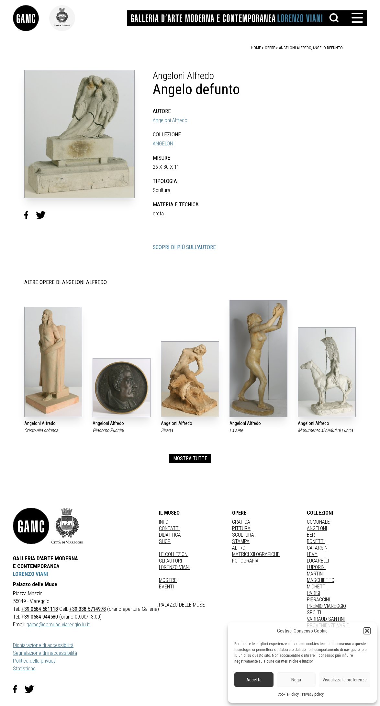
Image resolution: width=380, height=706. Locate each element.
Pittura (241, 528)
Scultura (243, 535)
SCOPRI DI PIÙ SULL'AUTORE (184, 247)
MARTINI (315, 574)
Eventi (166, 587)
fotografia (245, 561)
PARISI (313, 593)
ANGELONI (164, 143)
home (256, 48)
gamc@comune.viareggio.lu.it (58, 624)
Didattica (170, 535)
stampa (241, 541)
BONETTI (316, 541)
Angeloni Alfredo (170, 120)
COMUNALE (318, 522)
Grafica (241, 522)
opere (270, 48)
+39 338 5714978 (87, 609)
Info (163, 522)
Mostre (168, 580)
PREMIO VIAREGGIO (326, 606)
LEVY (312, 554)
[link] (31, 18)
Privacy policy (313, 694)
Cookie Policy (288, 694)
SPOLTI (314, 612)
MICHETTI (317, 587)
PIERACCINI (318, 600)
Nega (296, 680)
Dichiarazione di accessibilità (43, 645)
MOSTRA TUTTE (190, 458)
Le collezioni (173, 554)
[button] (367, 631)
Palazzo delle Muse (182, 605)
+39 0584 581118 (39, 609)
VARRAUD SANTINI (326, 619)
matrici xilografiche (256, 554)
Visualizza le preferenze (344, 680)
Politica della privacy (34, 660)
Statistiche (24, 668)
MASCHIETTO (320, 580)
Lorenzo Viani (174, 567)
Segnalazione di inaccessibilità (45, 653)
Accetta (254, 680)
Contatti (169, 528)
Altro (238, 548)
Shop (165, 541)
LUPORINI (316, 567)
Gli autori (170, 561)
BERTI (313, 535)
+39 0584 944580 (39, 616)
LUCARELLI (318, 561)
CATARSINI (318, 548)
